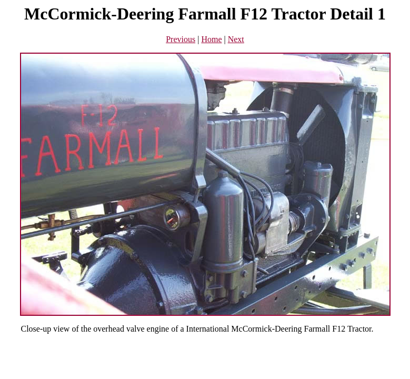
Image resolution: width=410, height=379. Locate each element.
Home (211, 39)
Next (236, 39)
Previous (180, 39)
